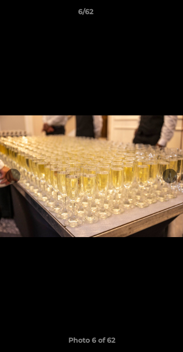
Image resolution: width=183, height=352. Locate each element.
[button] (148, 14)
